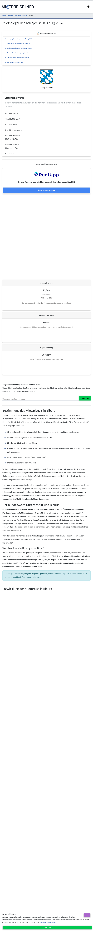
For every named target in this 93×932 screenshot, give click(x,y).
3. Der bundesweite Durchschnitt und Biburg (18, 48)
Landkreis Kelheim (21, 15)
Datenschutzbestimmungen (48, 922)
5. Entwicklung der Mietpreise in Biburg (17, 57)
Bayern (10, 15)
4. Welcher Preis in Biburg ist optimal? (16, 53)
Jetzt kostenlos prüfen (46, 190)
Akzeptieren (47, 927)
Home (4, 15)
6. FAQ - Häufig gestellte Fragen (14, 62)
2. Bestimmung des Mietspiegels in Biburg (17, 43)
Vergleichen (85, 398)
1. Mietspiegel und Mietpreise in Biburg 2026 (18, 39)
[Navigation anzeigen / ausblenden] (88, 6)
